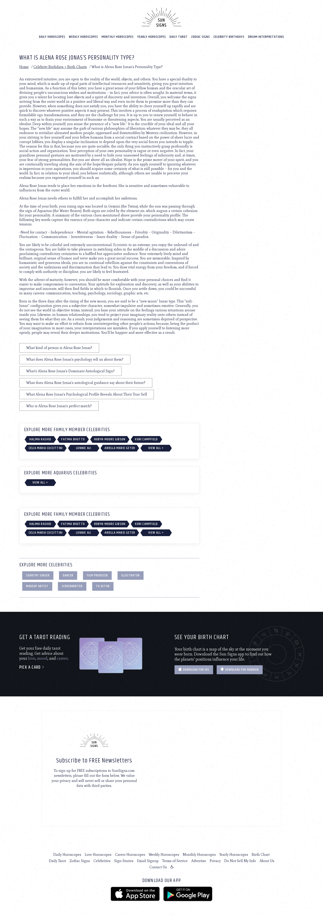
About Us (267, 860)
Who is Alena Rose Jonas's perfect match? (59, 405)
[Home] (161, 16)
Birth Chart (261, 854)
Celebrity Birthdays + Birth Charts (60, 66)
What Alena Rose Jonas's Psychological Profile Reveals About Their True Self (86, 394)
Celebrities (102, 860)
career (62, 657)
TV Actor (103, 586)
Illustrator (130, 575)
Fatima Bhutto (73, 439)
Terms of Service (175, 860)
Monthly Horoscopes (118, 36)
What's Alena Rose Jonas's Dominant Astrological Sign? (70, 370)
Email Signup (148, 860)
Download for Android (239, 669)
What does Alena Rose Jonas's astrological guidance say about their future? (85, 382)
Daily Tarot (179, 36)
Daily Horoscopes (52, 36)
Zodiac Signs (200, 36)
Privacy (215, 860)
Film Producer (97, 575)
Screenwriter (72, 586)
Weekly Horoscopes (83, 36)
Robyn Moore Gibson (110, 439)
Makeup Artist (37, 586)
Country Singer (38, 575)
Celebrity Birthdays (229, 36)
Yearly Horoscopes (151, 36)
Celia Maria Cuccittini (46, 447)
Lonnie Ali (83, 447)
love (31, 657)
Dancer (68, 575)
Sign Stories (123, 860)
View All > (156, 447)
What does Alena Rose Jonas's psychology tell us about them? (74, 359)
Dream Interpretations (266, 36)
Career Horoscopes (130, 854)
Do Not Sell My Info (240, 860)
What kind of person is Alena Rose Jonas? (59, 347)
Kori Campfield (146, 439)
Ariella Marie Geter (120, 447)
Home (24, 66)
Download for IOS (193, 669)
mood (42, 657)
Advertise (198, 860)
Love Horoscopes (98, 854)
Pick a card (32, 666)
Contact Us (158, 867)
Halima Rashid (40, 439)
